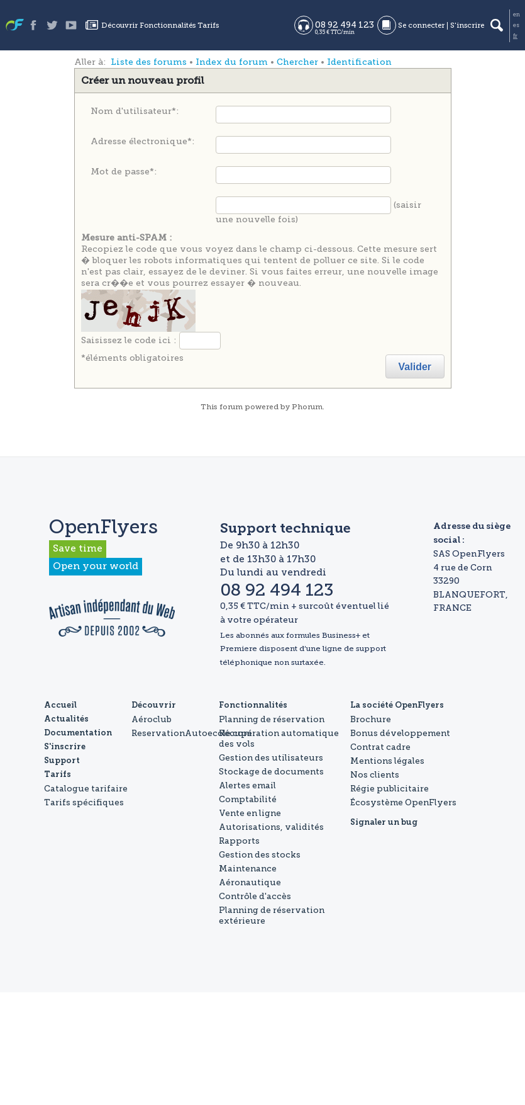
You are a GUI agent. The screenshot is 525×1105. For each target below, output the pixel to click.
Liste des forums (149, 62)
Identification (359, 62)
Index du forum (232, 62)
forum (231, 406)
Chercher (297, 62)
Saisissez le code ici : (128, 339)
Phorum (307, 406)
